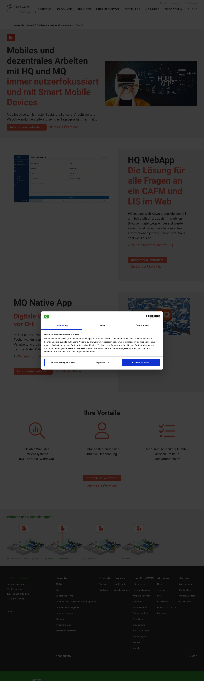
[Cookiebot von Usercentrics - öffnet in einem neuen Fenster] (148, 317)
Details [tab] (102, 325)
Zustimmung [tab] (61, 325)
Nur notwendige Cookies (63, 362)
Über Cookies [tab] (142, 325)
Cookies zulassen (140, 362)
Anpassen (102, 362)
